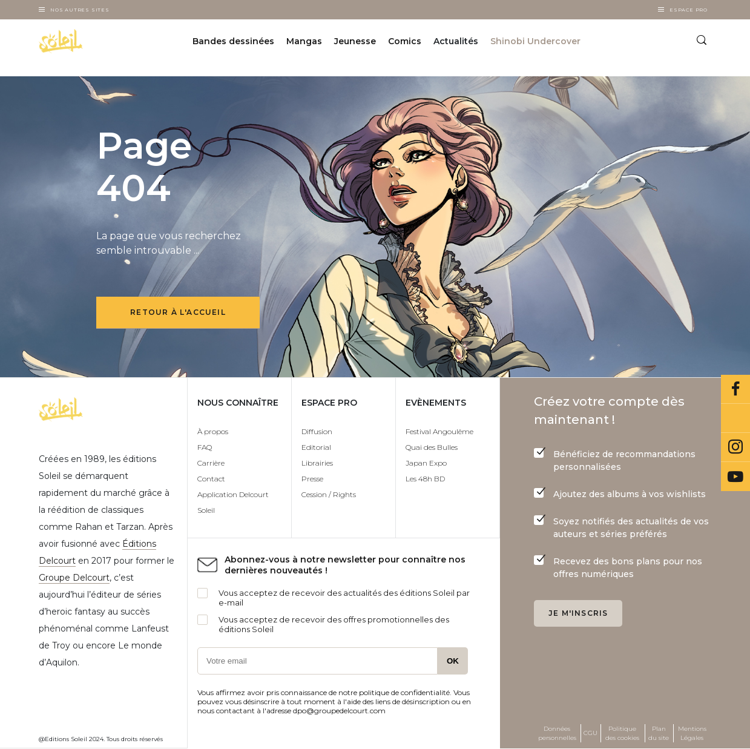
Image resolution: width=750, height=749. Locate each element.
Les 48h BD (425, 478)
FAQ (204, 447)
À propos (212, 431)
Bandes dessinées (233, 41)
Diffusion (316, 431)
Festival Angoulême (439, 431)
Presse (312, 478)
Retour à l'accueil (178, 312)
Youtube (735, 476)
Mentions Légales (692, 733)
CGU (590, 733)
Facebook (735, 389)
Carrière (211, 462)
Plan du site (658, 733)
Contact (211, 478)
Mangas (304, 41)
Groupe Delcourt (74, 577)
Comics (404, 41)
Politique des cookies (622, 733)
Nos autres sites (80, 10)
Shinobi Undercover (535, 41)
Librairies (317, 462)
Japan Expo (426, 462)
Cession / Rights (328, 494)
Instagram (735, 447)
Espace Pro (688, 10)
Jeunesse (355, 41)
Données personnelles (557, 733)
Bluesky (735, 418)
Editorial (316, 447)
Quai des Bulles (432, 447)
